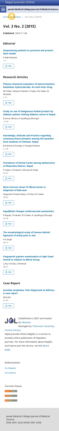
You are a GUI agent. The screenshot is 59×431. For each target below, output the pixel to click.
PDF (10, 66)
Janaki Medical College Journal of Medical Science (33, 9)
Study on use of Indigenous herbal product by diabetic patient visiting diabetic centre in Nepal (29, 113)
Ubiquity (26, 322)
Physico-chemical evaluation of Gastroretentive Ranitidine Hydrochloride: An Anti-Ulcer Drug (29, 85)
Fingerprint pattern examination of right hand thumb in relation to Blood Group (28, 258)
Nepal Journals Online (19, 2)
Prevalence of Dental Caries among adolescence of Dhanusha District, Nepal (29, 164)
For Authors (10, 372)
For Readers (10, 368)
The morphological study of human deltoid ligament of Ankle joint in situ (26, 234)
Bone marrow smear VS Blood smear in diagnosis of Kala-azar (24, 189)
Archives (17, 16)
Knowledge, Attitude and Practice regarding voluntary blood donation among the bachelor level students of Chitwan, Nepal (28, 138)
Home (6, 16)
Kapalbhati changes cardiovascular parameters (28, 211)
